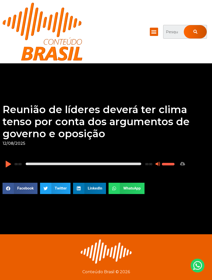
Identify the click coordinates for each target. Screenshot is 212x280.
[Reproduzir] (8, 164)
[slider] (84, 164)
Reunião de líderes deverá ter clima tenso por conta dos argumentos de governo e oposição (96, 121)
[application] (91, 164)
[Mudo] (157, 163)
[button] (154, 32)
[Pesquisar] (195, 31)
